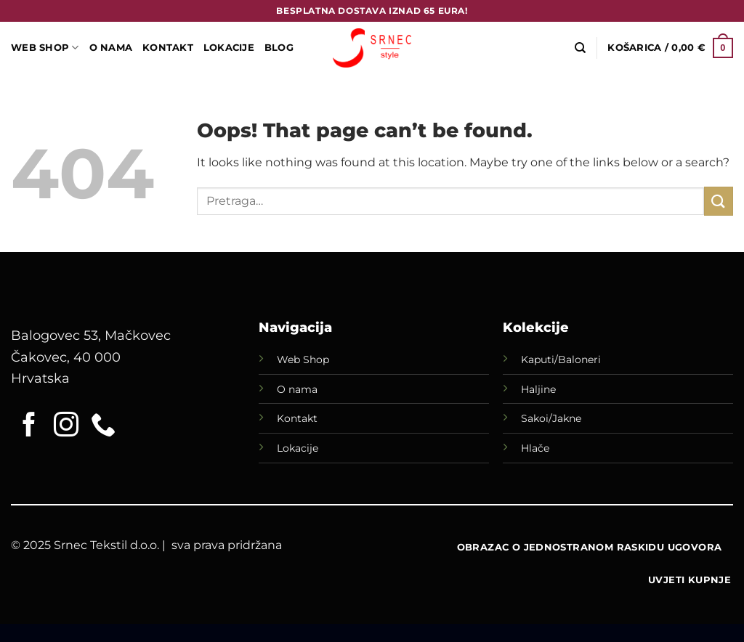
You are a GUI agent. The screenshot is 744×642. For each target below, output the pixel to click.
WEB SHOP (45, 47)
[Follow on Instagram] (66, 426)
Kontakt (167, 47)
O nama (297, 389)
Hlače (535, 448)
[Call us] (103, 426)
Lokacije (297, 448)
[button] (670, 48)
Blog (279, 47)
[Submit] (718, 201)
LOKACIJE (228, 47)
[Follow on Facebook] (29, 426)
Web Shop (303, 359)
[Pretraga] (580, 48)
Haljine (538, 389)
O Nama (111, 47)
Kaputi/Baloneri (561, 359)
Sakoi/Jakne (551, 418)
